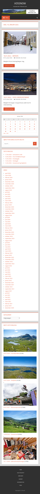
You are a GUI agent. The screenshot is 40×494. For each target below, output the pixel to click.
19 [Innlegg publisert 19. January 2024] (24, 126)
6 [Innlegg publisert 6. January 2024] (29, 121)
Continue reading (9, 65)
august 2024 (8, 215)
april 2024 (8, 224)
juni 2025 (7, 194)
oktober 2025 (9, 186)
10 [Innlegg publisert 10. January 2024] (15, 124)
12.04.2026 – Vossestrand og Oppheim (15, 163)
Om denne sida (20, 482)
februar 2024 (8, 228)
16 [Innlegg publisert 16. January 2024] (10, 126)
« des (4, 133)
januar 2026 (8, 179)
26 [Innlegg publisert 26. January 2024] (24, 129)
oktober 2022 (9, 261)
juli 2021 (7, 293)
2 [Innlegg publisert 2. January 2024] (10, 121)
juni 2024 (7, 219)
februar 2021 (8, 303)
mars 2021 (8, 301)
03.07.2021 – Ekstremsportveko (12, 407)
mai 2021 (7, 297)
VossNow (20, 3)
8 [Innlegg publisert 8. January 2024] (5, 124)
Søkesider (20, 476)
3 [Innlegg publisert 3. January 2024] (15, 121)
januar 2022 (8, 280)
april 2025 (8, 198)
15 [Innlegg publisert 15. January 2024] (5, 126)
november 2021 (9, 284)
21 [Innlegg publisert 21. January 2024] (34, 126)
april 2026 (8, 173)
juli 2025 (7, 192)
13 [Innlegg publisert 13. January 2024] (29, 124)
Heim (21, 469)
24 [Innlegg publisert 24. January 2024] (15, 129)
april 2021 (8, 299)
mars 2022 (8, 276)
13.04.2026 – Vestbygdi (11, 161)
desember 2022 (9, 257)
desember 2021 (9, 282)
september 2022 (9, 263)
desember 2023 (9, 232)
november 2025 (9, 184)
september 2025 (9, 188)
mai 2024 (7, 221)
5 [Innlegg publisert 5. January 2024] (24, 121)
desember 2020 (9, 308)
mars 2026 (8, 175)
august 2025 (8, 190)
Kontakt (21, 479)
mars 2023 (8, 251)
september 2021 (9, 289)
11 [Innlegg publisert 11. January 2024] (20, 124)
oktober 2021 (9, 287)
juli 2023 (7, 242)
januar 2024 (8, 230)
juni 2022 (7, 270)
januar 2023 (8, 255)
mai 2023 (7, 247)
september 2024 (9, 213)
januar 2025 (8, 205)
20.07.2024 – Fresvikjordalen (11, 353)
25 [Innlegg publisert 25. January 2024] (20, 129)
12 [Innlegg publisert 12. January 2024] (24, 124)
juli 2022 (7, 268)
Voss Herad (23, 58)
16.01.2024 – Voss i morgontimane (16, 97)
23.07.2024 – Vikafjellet (10, 380)
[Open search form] (37, 18)
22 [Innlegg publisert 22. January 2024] (5, 129)
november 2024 (9, 209)
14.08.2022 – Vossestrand (11, 434)
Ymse (20, 485)
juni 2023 (7, 245)
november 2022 (9, 259)
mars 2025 (8, 200)
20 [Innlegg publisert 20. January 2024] (29, 126)
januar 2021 (8, 306)
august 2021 (8, 291)
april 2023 (8, 249)
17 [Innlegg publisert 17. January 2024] (15, 126)
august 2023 (8, 240)
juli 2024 (7, 217)
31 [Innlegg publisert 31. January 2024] (15, 131)
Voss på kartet (20, 473)
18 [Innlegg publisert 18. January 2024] (20, 126)
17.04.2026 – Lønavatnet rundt (13, 154)
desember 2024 (9, 207)
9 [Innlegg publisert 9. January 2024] (10, 124)
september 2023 (9, 238)
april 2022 (8, 274)
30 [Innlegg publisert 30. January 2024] (10, 131)
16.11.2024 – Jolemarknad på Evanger (14, 461)
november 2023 (9, 234)
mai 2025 (7, 196)
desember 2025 (9, 182)
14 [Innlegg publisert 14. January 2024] (34, 124)
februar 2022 (8, 278)
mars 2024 (8, 226)
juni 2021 (7, 295)
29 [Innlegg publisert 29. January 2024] (5, 131)
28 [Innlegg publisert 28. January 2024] (34, 129)
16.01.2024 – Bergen (11, 56)
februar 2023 (8, 253)
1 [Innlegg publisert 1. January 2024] (5, 121)
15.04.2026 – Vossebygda (12, 159)
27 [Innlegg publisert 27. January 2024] (29, 129)
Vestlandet (17, 58)
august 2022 (8, 266)
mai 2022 (7, 272)
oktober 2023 (9, 236)
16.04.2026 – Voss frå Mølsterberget (15, 157)
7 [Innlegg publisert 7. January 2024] (34, 121)
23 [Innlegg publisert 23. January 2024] (10, 129)
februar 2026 (8, 177)
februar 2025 (8, 203)
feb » (7, 133)
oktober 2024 (9, 211)
